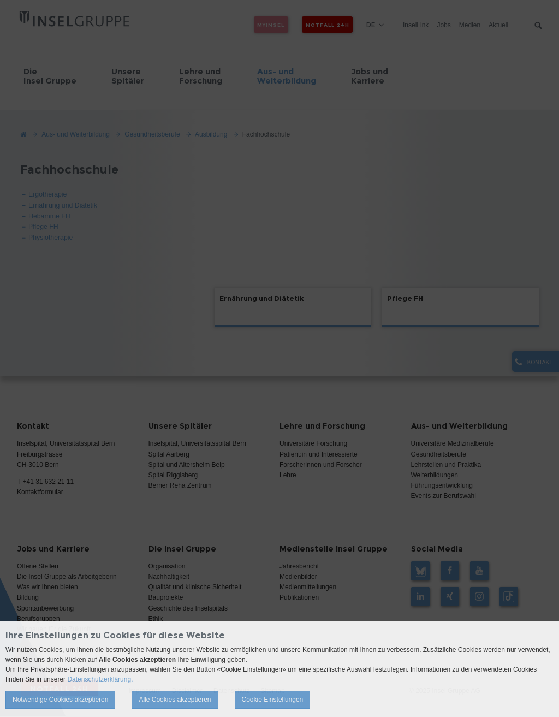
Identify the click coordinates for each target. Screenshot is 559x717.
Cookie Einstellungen (273, 699)
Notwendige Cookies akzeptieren (60, 699)
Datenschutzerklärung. (100, 679)
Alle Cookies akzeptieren (175, 699)
